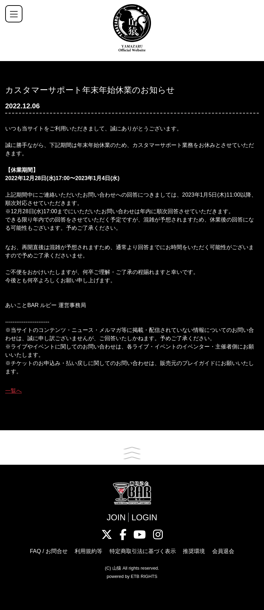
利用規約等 (88, 551)
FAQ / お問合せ (48, 551)
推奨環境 (194, 551)
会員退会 (223, 551)
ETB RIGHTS (144, 576)
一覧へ (13, 391)
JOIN (116, 517)
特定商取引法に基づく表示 (143, 551)
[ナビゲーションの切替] (13, 13)
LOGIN (144, 517)
